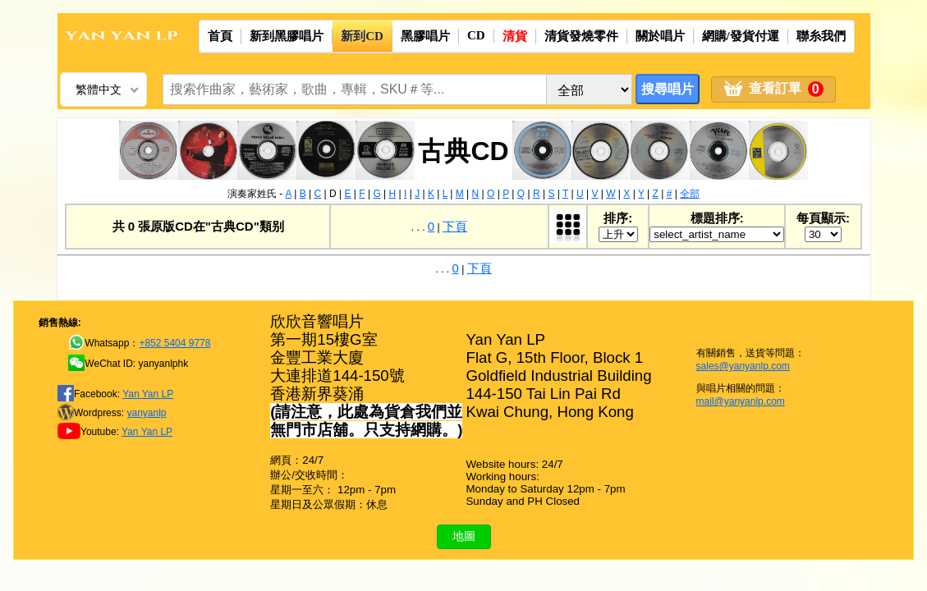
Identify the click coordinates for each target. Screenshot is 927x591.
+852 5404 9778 (174, 343)
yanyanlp (146, 413)
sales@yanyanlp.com (743, 366)
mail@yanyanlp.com (740, 401)
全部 (690, 193)
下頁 (455, 226)
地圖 (463, 536)
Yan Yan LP (147, 394)
